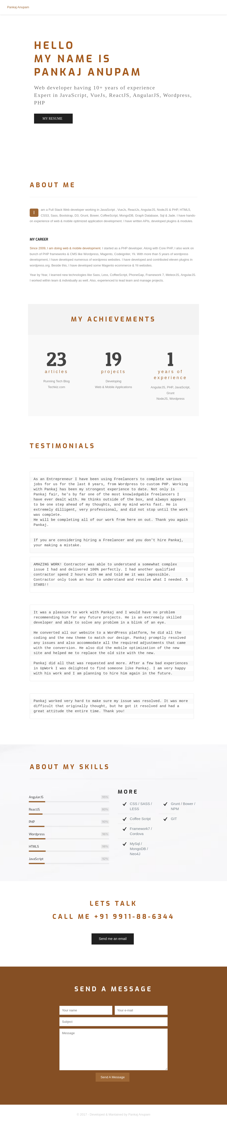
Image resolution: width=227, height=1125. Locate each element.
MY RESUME (52, 118)
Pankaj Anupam (18, 7)
